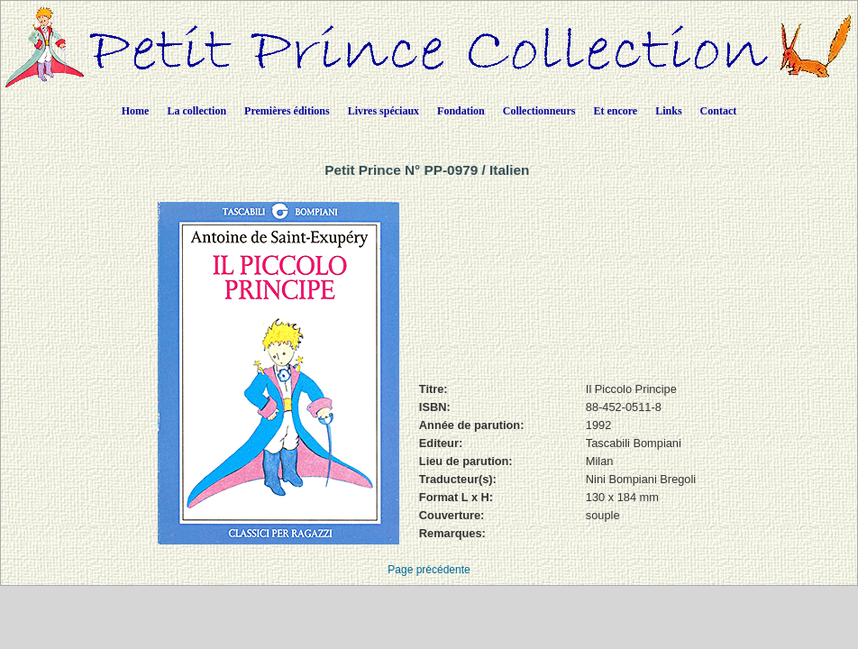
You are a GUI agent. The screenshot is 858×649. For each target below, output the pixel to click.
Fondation (461, 111)
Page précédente (429, 569)
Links (668, 111)
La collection (196, 111)
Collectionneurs (539, 111)
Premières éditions (287, 111)
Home (136, 111)
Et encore (615, 111)
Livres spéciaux (383, 111)
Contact (718, 111)
